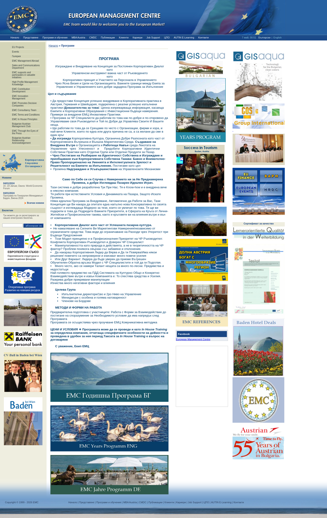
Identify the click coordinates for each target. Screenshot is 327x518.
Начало (14, 37)
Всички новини (35, 203)
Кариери (137, 37)
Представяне (30, 37)
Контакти (203, 37)
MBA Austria (78, 37)
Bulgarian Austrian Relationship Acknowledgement (21, 140)
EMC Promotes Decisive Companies (24, 104)
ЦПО (167, 37)
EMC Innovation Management (20, 97)
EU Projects (18, 47)
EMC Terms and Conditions (26, 114)
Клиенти (124, 37)
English (277, 37)
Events (15, 51)
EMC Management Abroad (25, 61)
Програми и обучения (54, 37)
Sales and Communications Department (26, 66)
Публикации (108, 37)
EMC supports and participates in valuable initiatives (23, 75)
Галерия (16, 56)
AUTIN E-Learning (184, 37)
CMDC (93, 37)
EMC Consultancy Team (24, 110)
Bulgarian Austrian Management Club (21, 125)
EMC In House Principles (24, 119)
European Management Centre (193, 339)
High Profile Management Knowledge (25, 83)
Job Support (153, 37)
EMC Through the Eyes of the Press (25, 132)
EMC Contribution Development (21, 90)
